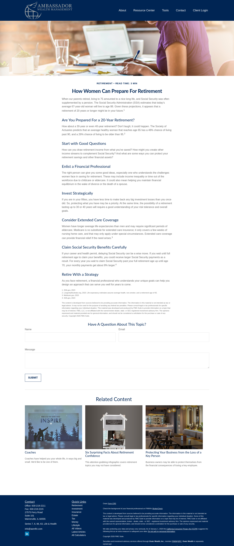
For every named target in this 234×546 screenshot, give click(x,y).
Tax (73, 518)
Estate (75, 515)
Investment (77, 508)
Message (30, 349)
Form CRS (112, 503)
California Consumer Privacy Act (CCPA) (182, 529)
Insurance (76, 512)
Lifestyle (76, 525)
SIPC (180, 541)
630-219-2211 (39, 505)
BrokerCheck (158, 508)
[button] (122, 10)
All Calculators (79, 535)
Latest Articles (78, 532)
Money (75, 522)
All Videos (76, 528)
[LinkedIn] (27, 534)
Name (28, 329)
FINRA (174, 541)
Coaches (30, 452)
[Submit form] (33, 378)
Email (122, 329)
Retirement (77, 505)
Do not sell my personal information (161, 531)
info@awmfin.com (33, 529)
